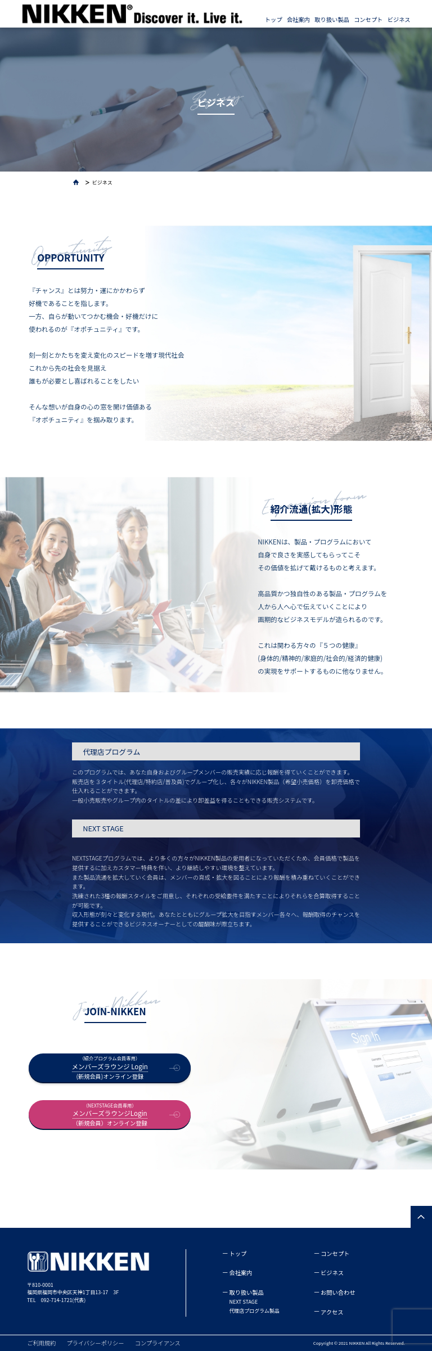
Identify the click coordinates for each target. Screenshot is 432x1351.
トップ (273, 19)
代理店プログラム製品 (254, 1311)
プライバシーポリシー (95, 1343)
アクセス (332, 1312)
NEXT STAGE (243, 1302)
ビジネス (399, 19)
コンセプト (368, 19)
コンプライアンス (158, 1343)
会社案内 (298, 19)
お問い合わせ (338, 1292)
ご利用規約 (41, 1343)
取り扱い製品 (331, 19)
